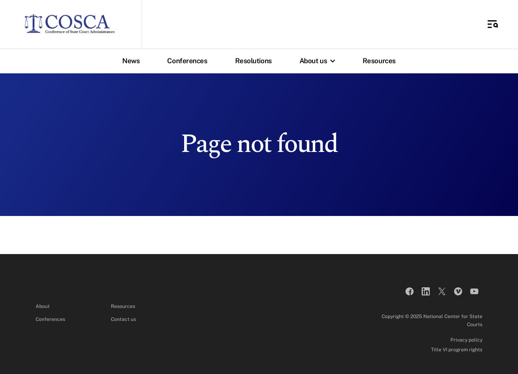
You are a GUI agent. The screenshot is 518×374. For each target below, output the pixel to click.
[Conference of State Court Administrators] (69, 24)
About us (319, 61)
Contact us (123, 319)
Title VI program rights (456, 350)
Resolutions (253, 61)
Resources (379, 61)
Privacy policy (466, 340)
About (43, 306)
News (131, 61)
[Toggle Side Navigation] (493, 24)
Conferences (187, 61)
